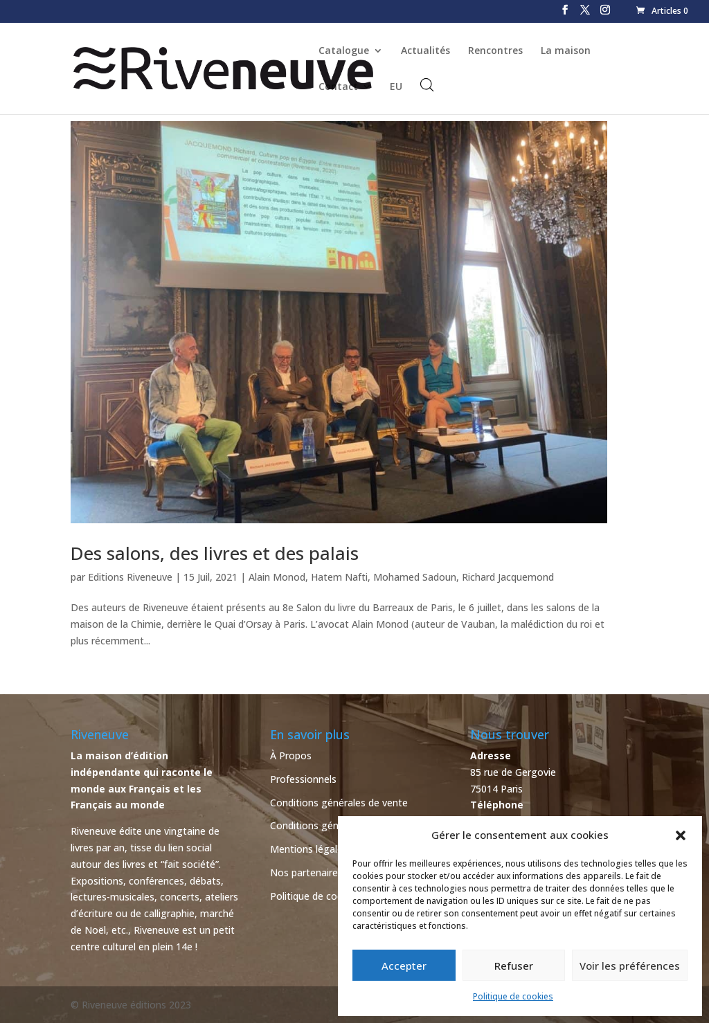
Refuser (513, 965)
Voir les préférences (630, 965)
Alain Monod (277, 576)
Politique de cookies (513, 996)
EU (396, 87)
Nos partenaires (306, 872)
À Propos (291, 755)
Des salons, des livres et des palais (215, 553)
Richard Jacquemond (508, 576)
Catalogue (343, 51)
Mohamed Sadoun (414, 576)
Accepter (404, 965)
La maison (566, 51)
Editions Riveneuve (130, 576)
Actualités (425, 51)
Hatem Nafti (339, 576)
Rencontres (495, 51)
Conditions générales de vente (339, 802)
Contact (338, 87)
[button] (681, 835)
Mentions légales (309, 848)
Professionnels (303, 779)
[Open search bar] (427, 84)
